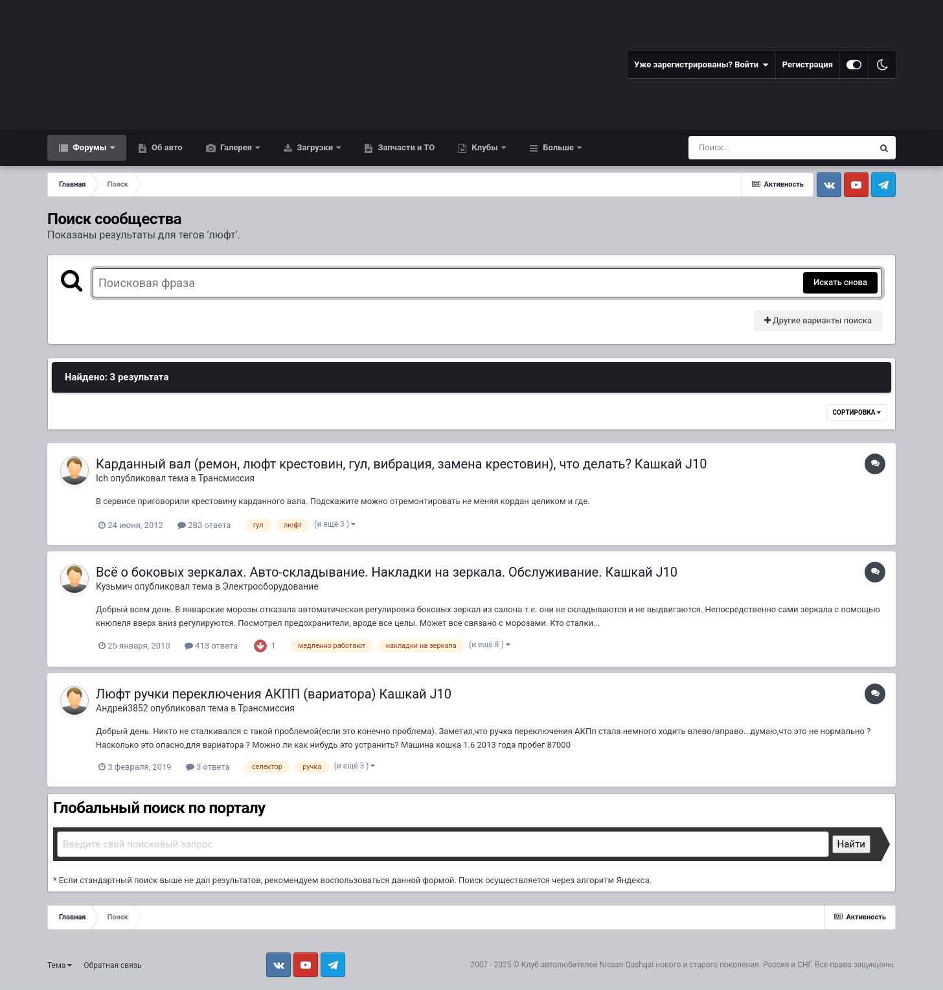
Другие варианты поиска (818, 320)
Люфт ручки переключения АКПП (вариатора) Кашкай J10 (273, 694)
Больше (558, 147)
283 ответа (204, 525)
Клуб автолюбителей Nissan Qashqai (587, 964)
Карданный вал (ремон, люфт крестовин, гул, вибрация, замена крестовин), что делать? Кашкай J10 (401, 464)
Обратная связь (112, 965)
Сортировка (857, 412)
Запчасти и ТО (405, 147)
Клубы (485, 147)
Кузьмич (114, 586)
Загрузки (315, 147)
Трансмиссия (226, 478)
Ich (102, 478)
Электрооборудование (270, 586)
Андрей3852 (122, 708)
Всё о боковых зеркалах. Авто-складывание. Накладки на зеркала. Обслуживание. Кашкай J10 (386, 572)
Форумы (90, 147)
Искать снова (840, 282)
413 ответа (211, 645)
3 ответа (208, 767)
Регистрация (807, 64)
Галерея (236, 147)
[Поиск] (756, 147)
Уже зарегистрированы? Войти (701, 64)
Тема (59, 965)
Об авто (166, 147)
